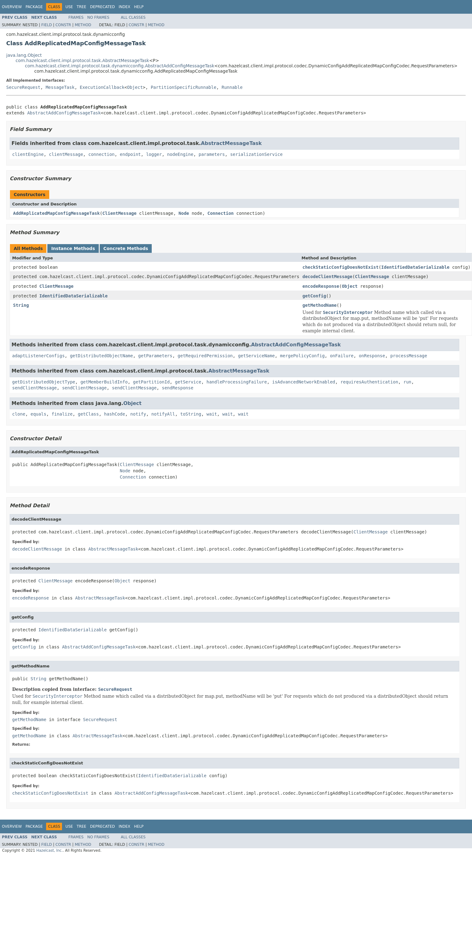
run (407, 381)
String (21, 305)
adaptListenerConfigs (38, 355)
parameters (212, 154)
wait (212, 414)
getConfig (314, 295)
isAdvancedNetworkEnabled (303, 381)
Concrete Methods (125, 248)
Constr (63, 25)
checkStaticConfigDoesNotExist (341, 267)
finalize (61, 414)
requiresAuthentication (369, 381)
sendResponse (177, 387)
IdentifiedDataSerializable (415, 267)
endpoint (130, 154)
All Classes (133, 17)
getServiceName (256, 355)
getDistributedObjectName (101, 355)
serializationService (256, 154)
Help (139, 7)
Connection (220, 213)
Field (46, 25)
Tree (81, 7)
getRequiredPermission (205, 355)
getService (188, 381)
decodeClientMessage (327, 276)
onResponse (372, 355)
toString (190, 414)
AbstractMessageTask (231, 143)
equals (38, 414)
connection (101, 154)
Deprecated (102, 7)
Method (83, 25)
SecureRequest (23, 87)
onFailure (342, 355)
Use (69, 7)
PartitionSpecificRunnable (184, 87)
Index (125, 7)
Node (184, 213)
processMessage (408, 355)
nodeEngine (180, 154)
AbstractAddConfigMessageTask (64, 112)
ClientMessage (120, 213)
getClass (88, 414)
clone (18, 414)
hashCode (114, 414)
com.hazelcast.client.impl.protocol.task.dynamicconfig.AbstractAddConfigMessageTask (119, 65)
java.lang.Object (24, 55)
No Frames (98, 17)
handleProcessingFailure (237, 381)
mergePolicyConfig (302, 355)
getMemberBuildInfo (104, 381)
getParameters (155, 355)
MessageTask (59, 87)
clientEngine (28, 154)
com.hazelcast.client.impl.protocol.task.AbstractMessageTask (82, 60)
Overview (12, 7)
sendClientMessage (34, 387)
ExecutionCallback (102, 87)
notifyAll (163, 414)
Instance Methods (73, 248)
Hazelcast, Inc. (49, 850)
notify (138, 414)
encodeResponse (321, 286)
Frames (76, 17)
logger (154, 154)
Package (34, 7)
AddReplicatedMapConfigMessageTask (56, 213)
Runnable (232, 87)
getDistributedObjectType (43, 381)
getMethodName (320, 305)
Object (135, 87)
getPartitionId (151, 381)
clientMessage (66, 154)
